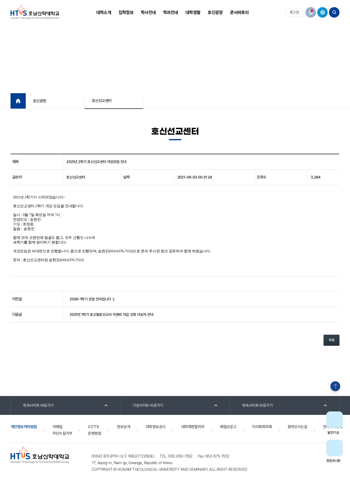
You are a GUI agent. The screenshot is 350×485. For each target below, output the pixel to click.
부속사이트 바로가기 (257, 405)
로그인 (294, 12)
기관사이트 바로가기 (148, 405)
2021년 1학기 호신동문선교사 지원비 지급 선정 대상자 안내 (112, 314)
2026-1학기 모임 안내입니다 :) (92, 299)
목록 (331, 340)
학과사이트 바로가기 (38, 405)
